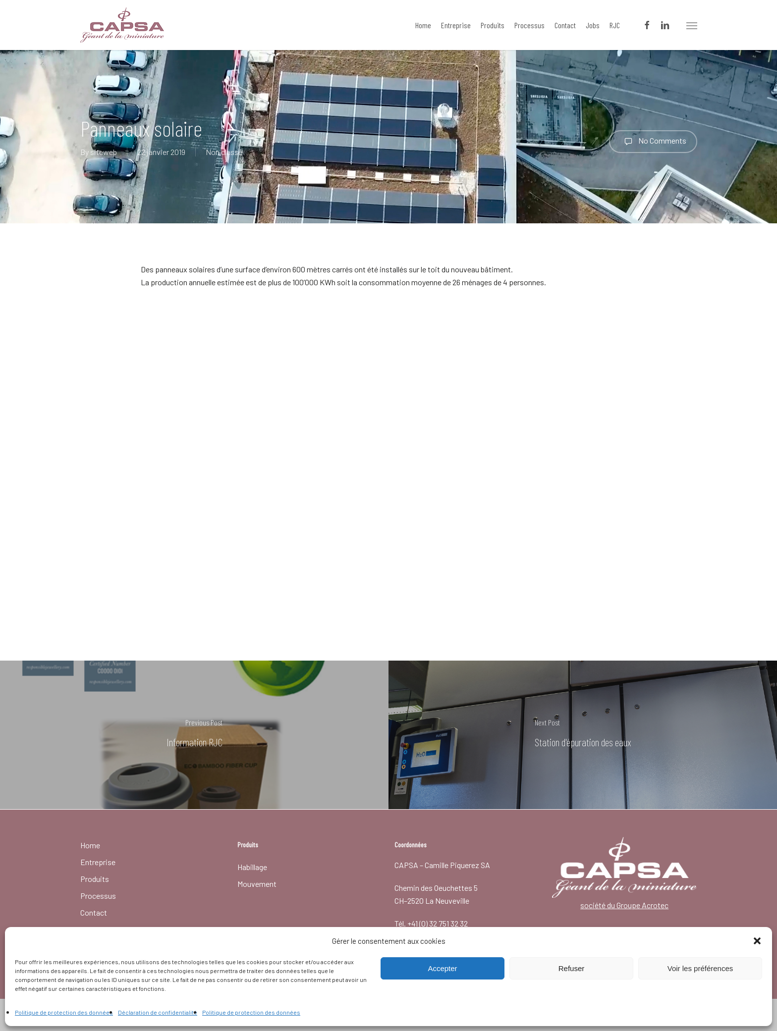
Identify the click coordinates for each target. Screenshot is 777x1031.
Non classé (224, 151)
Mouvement (257, 883)
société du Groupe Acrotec (624, 905)
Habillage (252, 867)
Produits (94, 878)
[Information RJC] (194, 735)
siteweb (103, 151)
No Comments (653, 141)
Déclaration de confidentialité (157, 1012)
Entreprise (97, 862)
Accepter (442, 968)
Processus (98, 895)
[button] (757, 941)
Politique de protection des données (64, 1012)
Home (90, 845)
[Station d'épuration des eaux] (582, 735)
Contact (93, 912)
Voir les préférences (700, 968)
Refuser (571, 968)
